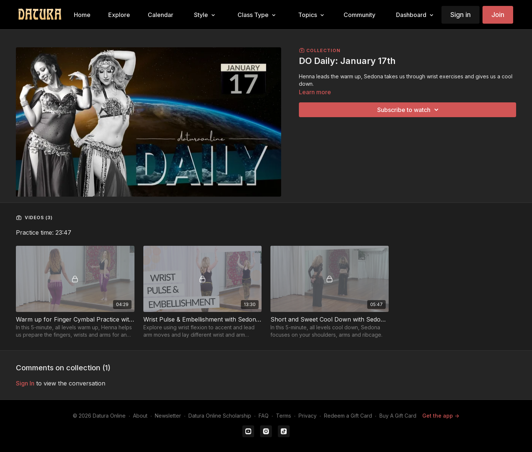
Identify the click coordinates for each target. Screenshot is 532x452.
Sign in (460, 14)
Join (497, 14)
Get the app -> (440, 415)
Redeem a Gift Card (348, 415)
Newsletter (168, 415)
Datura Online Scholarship (219, 415)
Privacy (308, 415)
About (140, 415)
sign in (25, 383)
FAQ (264, 415)
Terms (283, 415)
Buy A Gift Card (397, 415)
